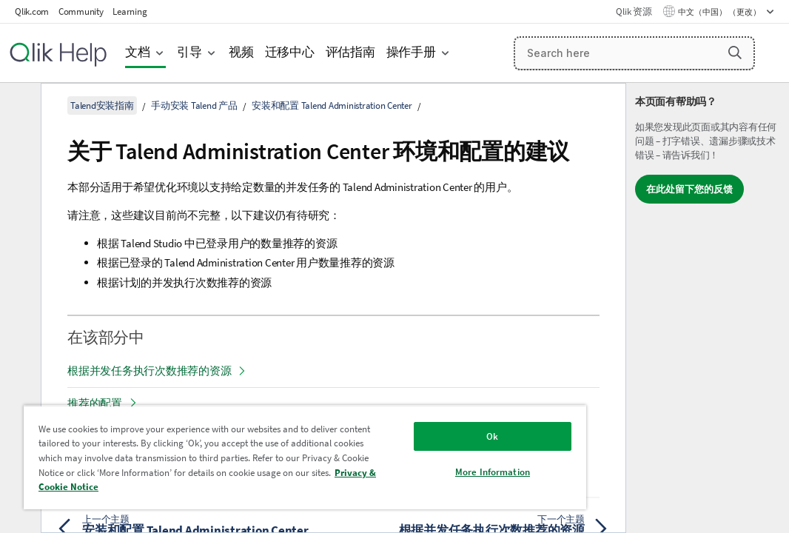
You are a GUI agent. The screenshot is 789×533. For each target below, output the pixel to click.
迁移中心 (290, 52)
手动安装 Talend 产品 (194, 105)
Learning (130, 11)
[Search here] (634, 53)
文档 (137, 52)
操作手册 (411, 52)
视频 (241, 52)
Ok (403, 425)
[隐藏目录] (18, 106)
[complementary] (707, 308)
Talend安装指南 (102, 105)
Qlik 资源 (633, 11)
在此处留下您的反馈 (689, 189)
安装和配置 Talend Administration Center (332, 105)
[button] (735, 52)
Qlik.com (32, 11)
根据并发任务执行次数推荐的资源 (149, 370)
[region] (252, 451)
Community (81, 11)
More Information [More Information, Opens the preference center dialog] (403, 461)
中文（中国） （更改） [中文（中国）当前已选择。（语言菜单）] (720, 12)
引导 (189, 52)
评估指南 (350, 52)
